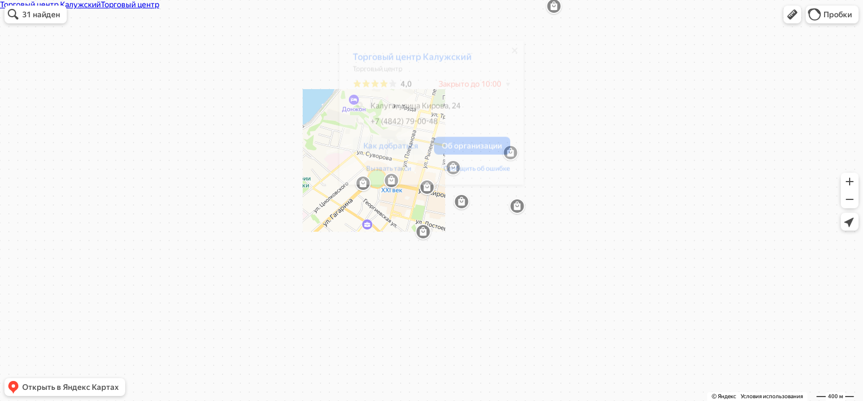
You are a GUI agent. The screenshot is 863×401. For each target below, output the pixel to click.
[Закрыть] (509, 54)
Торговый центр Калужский (406, 61)
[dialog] (426, 117)
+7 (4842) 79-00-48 (389, 125)
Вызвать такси (383, 173)
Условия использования (772, 396)
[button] (792, 14)
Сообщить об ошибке (471, 173)
